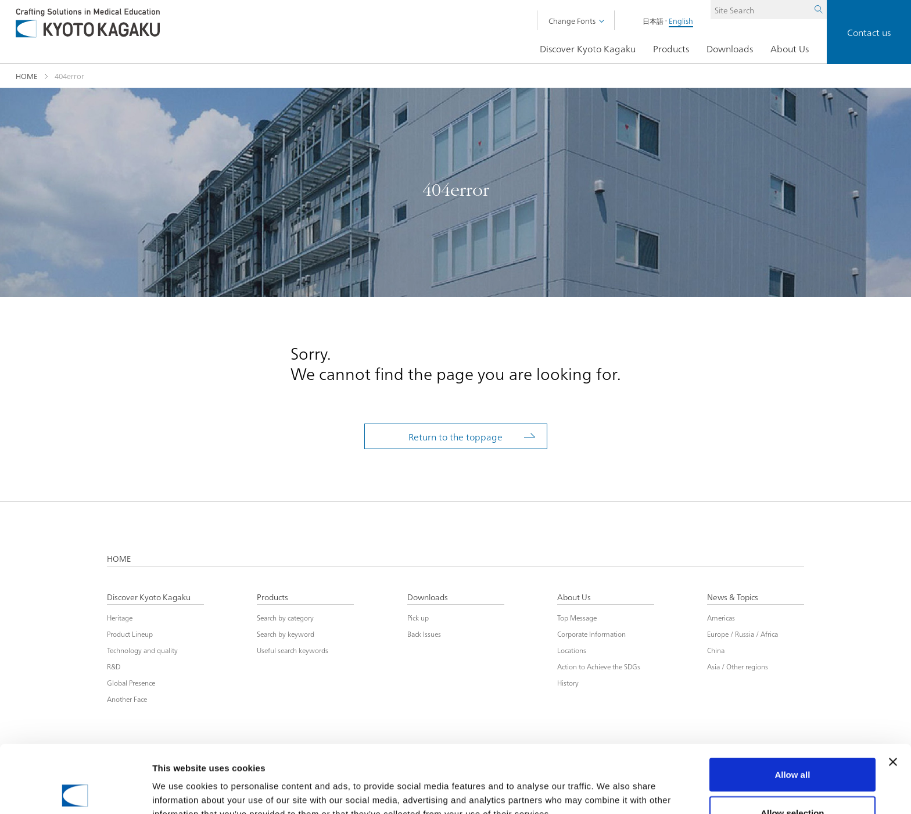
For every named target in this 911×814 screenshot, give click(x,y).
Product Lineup (130, 633)
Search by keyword (285, 633)
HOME (27, 76)
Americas (721, 616)
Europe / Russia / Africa (742, 633)
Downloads (729, 49)
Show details (610, 784)
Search (801, 21)
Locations (571, 649)
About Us (789, 49)
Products (671, 49)
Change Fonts (572, 20)
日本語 (635, 21)
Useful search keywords (292, 649)
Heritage (119, 616)
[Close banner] (893, 694)
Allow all (792, 707)
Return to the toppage (455, 436)
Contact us (869, 32)
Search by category (285, 616)
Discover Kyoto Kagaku (588, 49)
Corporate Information (591, 633)
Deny (793, 783)
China (716, 649)
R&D (113, 665)
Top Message (577, 616)
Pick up (418, 616)
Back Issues (424, 633)
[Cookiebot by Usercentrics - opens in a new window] (75, 791)
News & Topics (732, 598)
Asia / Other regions (737, 665)
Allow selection (792, 745)
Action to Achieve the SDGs (598, 665)
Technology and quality (142, 649)
